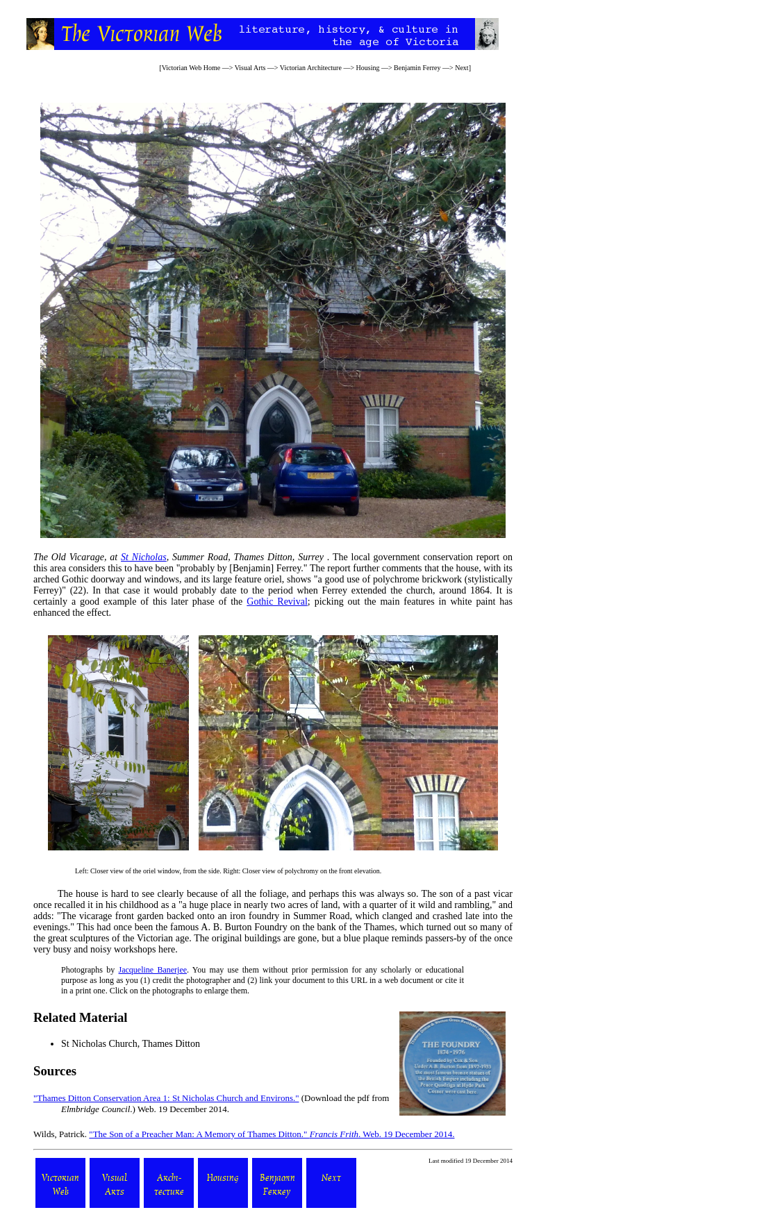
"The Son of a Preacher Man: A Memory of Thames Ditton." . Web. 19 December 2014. (271, 1134)
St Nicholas (144, 557)
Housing (368, 68)
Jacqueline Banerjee (153, 970)
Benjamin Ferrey (417, 68)
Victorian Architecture (311, 68)
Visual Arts (250, 68)
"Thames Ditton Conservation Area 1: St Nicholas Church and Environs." (166, 1098)
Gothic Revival (277, 601)
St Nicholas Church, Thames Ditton (130, 1044)
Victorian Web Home (191, 68)
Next (461, 68)
